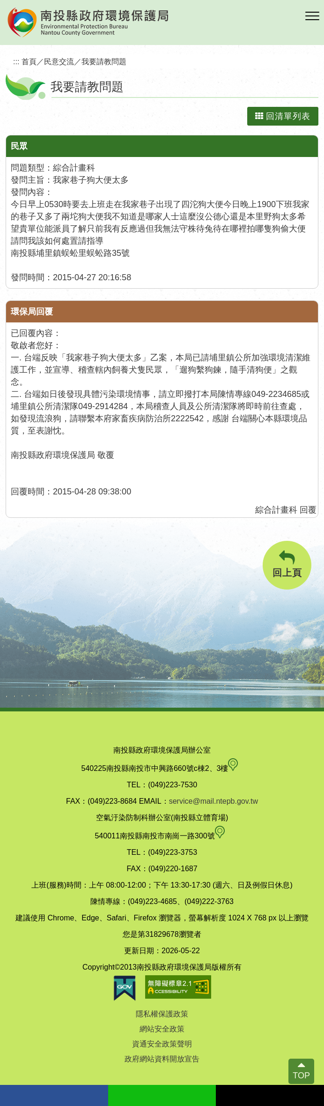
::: (16, 61)
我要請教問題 (103, 61)
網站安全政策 (162, 1029)
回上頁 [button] (287, 564)
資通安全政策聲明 (162, 1044)
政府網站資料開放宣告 (162, 1059)
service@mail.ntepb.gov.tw (213, 801)
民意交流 (59, 61)
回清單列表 (282, 116)
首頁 (29, 61)
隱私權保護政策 (162, 1014)
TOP (301, 1075)
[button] (312, 16)
